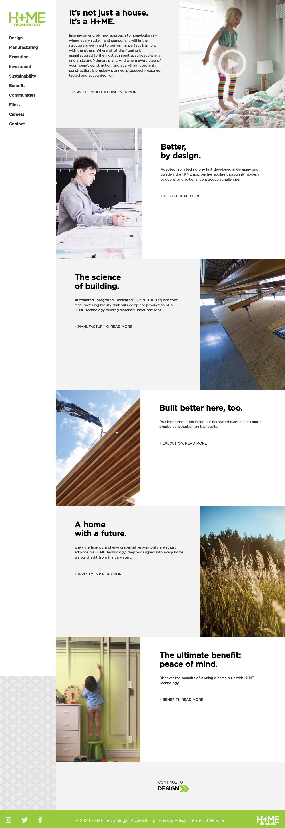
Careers (16, 115)
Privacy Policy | (174, 820)
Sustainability (22, 76)
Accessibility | (145, 820)
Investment (20, 67)
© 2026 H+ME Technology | (103, 820)
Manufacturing (23, 48)
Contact (17, 124)
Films (14, 105)
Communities (22, 96)
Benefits (17, 86)
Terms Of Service (207, 820)
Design (16, 38)
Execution (18, 57)
